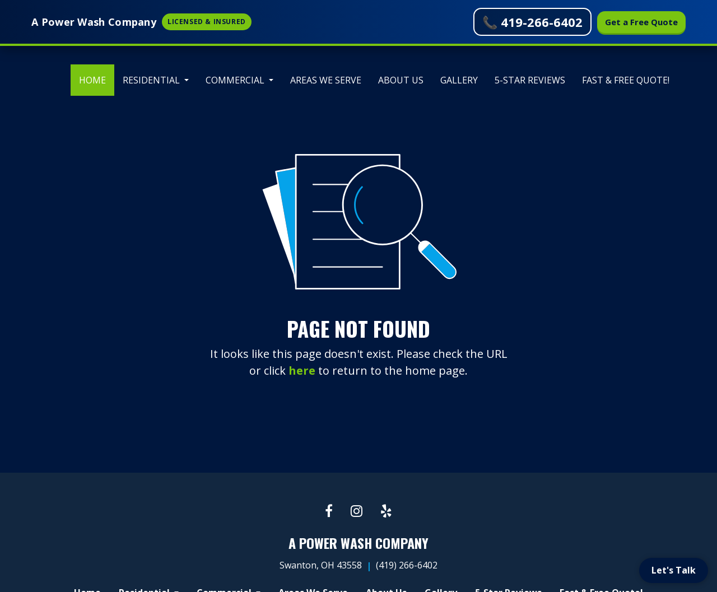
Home (96, 77)
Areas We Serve (325, 80)
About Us (400, 80)
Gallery (459, 80)
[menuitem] (92, 80)
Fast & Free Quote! (625, 80)
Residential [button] (152, 80)
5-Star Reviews (530, 80)
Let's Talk (673, 570)
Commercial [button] (236, 80)
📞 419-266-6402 (532, 21)
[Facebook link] (329, 512)
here (301, 370)
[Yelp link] (386, 512)
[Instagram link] (356, 512)
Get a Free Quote (641, 21)
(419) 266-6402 (406, 565)
